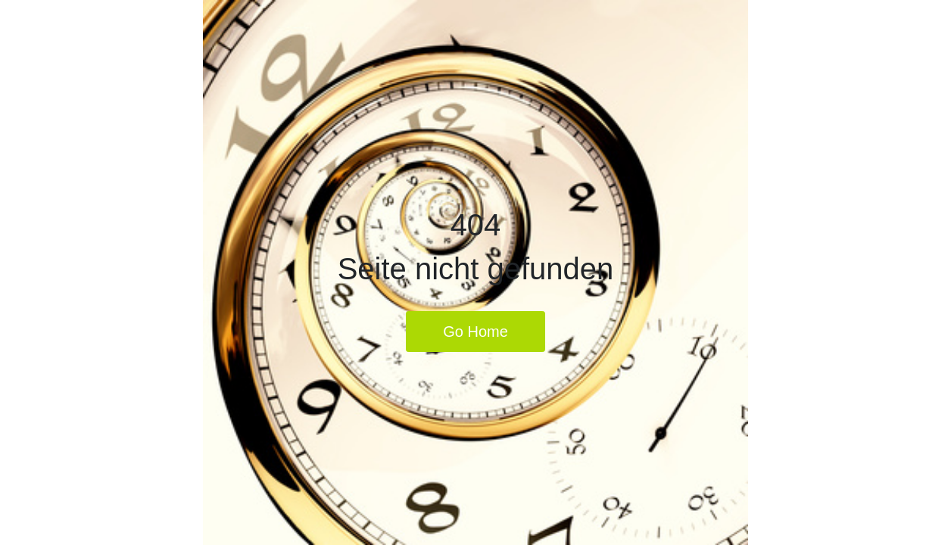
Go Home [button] (475, 331)
